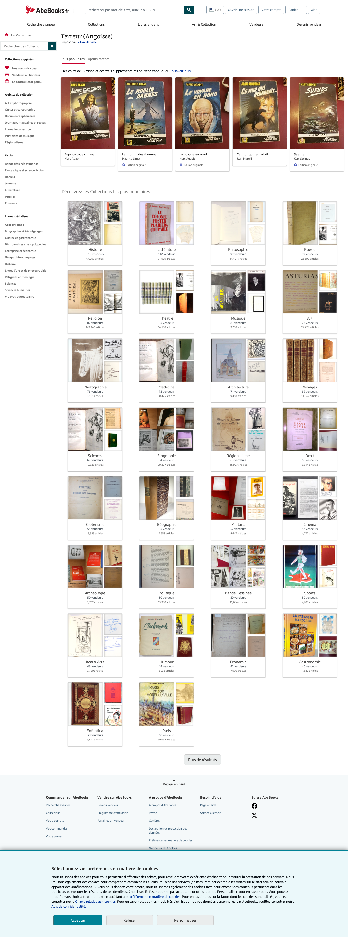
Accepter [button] (78, 920)
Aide (314, 10)
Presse (153, 813)
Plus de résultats (202, 759)
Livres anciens (148, 24)
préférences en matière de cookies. (155, 897)
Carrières (154, 820)
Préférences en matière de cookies (170, 840)
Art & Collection (204, 24)
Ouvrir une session (241, 10)
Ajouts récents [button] (98, 59)
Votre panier (54, 836)
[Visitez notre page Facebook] (254, 806)
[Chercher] (189, 10)
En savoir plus (180, 71)
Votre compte (271, 10)
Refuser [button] (129, 920)
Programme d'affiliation (112, 813)
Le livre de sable (87, 42)
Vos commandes (56, 828)
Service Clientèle (210, 813)
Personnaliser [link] (185, 920)
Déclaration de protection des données (168, 830)
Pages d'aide (208, 805)
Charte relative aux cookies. (96, 901)
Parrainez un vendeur (110, 820)
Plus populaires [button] (73, 59)
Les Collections (17, 35)
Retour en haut (174, 784)
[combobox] (134, 10)
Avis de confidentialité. (68, 906)
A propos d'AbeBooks (162, 805)
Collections (96, 24)
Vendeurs (256, 24)
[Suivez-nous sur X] (254, 815)
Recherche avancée (41, 24)
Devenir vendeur (309, 24)
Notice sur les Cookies (163, 848)
